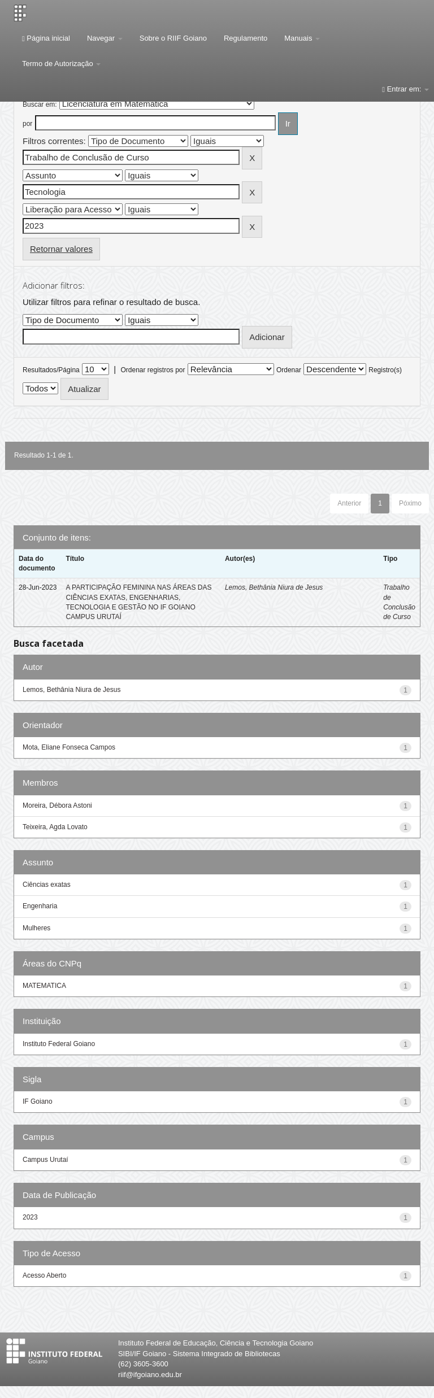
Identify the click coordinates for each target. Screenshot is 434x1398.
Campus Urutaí (45, 1160)
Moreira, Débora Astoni (57, 805)
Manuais (302, 38)
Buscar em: (40, 104)
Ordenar (288, 370)
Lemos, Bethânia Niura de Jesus (274, 587)
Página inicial (46, 38)
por (27, 124)
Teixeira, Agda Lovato (55, 827)
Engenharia (40, 906)
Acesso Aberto (44, 1275)
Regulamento (245, 38)
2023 (30, 1217)
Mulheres (36, 928)
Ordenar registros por (152, 370)
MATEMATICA (44, 986)
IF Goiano (38, 1101)
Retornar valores (61, 249)
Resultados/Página (51, 370)
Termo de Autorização (61, 63)
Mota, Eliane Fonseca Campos (69, 747)
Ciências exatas (47, 885)
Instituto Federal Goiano (59, 1044)
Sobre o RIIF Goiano (173, 38)
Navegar (105, 38)
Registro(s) (385, 370)
